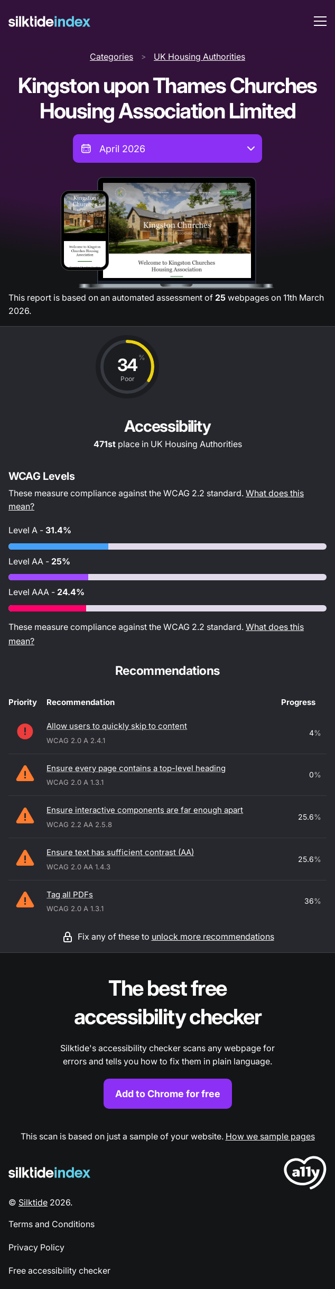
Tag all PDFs (69, 894)
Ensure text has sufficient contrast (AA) (120, 852)
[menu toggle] (320, 21)
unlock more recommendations (213, 936)
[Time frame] (167, 148)
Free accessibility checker (59, 1270)
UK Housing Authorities (199, 56)
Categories (111, 56)
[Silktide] (49, 21)
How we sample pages (270, 1136)
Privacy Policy (36, 1247)
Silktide (33, 1202)
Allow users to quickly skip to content (116, 726)
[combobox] (167, 148)
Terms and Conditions (51, 1224)
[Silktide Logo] (49, 1172)
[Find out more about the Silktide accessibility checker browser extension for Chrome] (167, 1041)
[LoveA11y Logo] (305, 1174)
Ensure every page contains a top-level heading (136, 768)
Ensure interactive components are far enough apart (144, 810)
